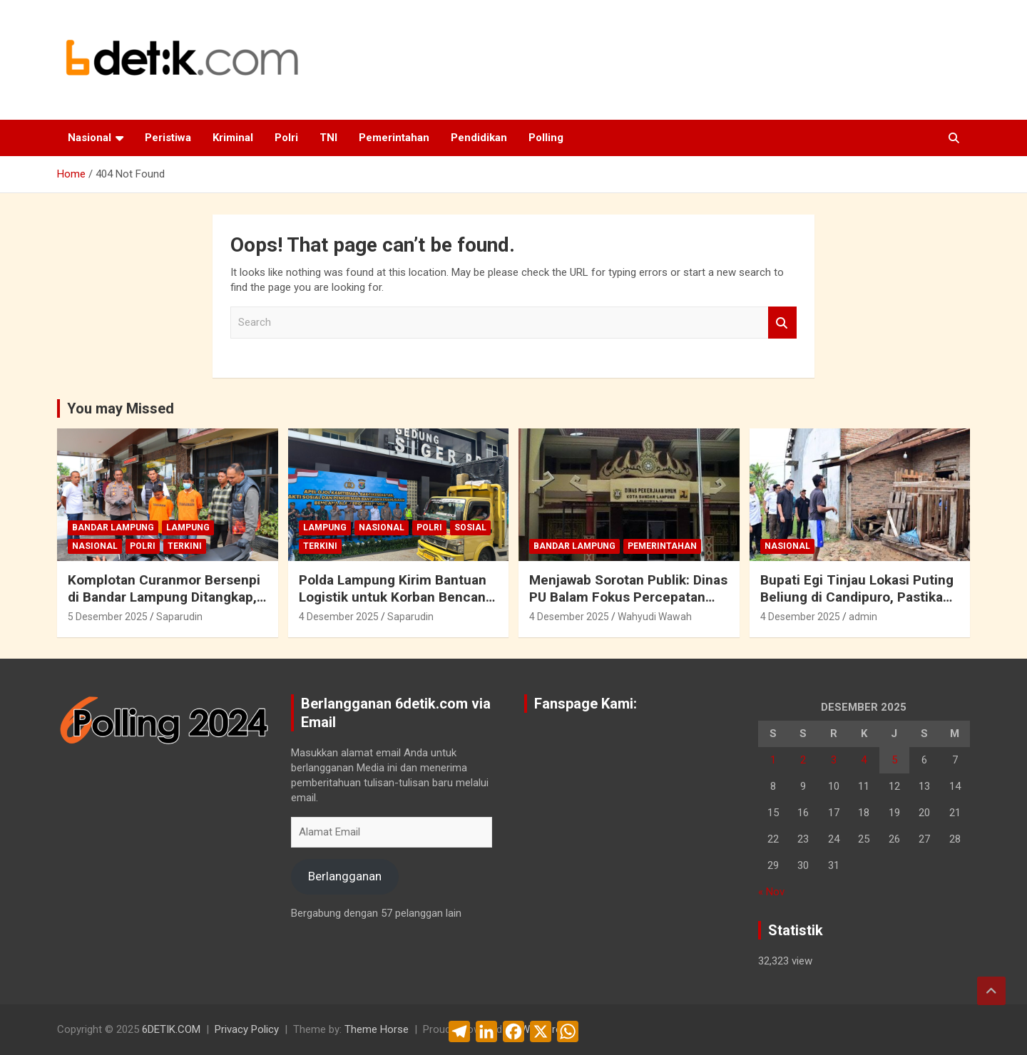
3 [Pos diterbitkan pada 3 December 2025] (834, 759)
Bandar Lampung (113, 527)
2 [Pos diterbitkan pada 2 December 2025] (803, 759)
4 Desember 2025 (339, 616)
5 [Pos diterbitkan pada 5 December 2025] (894, 759)
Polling (545, 137)
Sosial (470, 527)
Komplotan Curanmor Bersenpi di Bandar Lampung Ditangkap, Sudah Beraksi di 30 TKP (164, 597)
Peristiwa (168, 137)
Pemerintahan (394, 137)
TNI (328, 137)
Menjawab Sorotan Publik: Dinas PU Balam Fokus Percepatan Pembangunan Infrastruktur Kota (628, 606)
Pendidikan (479, 137)
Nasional (89, 137)
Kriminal (233, 137)
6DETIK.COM (171, 1029)
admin (863, 616)
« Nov (771, 891)
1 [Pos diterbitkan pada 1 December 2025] (773, 759)
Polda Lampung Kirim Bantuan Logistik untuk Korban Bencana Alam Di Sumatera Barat (396, 597)
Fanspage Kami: (585, 703)
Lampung (188, 527)
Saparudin (179, 616)
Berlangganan (345, 876)
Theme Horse (376, 1029)
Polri (286, 137)
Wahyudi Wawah (655, 616)
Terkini (185, 546)
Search (782, 323)
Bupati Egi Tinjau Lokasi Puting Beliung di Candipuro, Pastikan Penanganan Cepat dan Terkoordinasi (857, 606)
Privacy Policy (247, 1029)
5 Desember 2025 (108, 616)
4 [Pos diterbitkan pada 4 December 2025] (864, 759)
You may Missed (120, 408)
